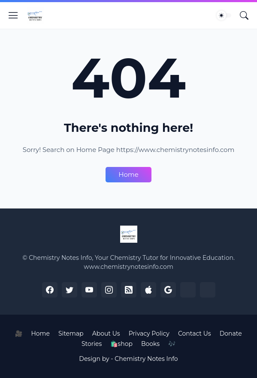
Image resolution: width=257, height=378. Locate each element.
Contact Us (194, 333)
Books (150, 344)
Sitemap (71, 333)
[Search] (244, 15)
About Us (106, 333)
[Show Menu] (13, 15)
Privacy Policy (149, 333)
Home (128, 174)
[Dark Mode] (224, 15)
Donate (231, 333)
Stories (92, 344)
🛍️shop (121, 344)
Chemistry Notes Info (146, 359)
